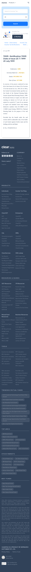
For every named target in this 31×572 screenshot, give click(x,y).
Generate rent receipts (22, 359)
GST (3, 216)
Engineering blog (21, 167)
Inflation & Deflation (21, 324)
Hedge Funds (5, 331)
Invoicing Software (21, 243)
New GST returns (6, 223)
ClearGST (18, 216)
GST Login (4, 218)
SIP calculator (5, 361)
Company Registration (8, 267)
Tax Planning (5, 196)
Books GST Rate (20, 268)
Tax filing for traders (7, 260)
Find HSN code (20, 370)
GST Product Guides (22, 177)
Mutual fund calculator (8, 356)
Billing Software (20, 241)
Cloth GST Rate (20, 265)
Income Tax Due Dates (22, 307)
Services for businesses (22, 245)
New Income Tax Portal (22, 298)
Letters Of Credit (20, 340)
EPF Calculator (20, 380)
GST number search (21, 354)
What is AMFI (5, 338)
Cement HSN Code (21, 258)
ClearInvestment (6, 199)
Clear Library (20, 170)
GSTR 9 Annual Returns (8, 298)
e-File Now (17, 36)
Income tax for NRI (21, 201)
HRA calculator (6, 370)
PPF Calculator (20, 352)
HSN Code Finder (20, 256)
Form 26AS (18, 289)
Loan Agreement (20, 327)
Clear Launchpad (6, 263)
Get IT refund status (21, 375)
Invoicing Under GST (7, 305)
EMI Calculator (6, 354)
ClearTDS (18, 223)
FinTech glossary (21, 172)
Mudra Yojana (19, 322)
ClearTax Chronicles (22, 174)
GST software (5, 221)
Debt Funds (5, 333)
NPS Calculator (20, 365)
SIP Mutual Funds (6, 329)
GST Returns (5, 289)
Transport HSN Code (21, 261)
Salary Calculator (20, 377)
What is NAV (5, 340)
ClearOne (18, 238)
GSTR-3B (4, 309)
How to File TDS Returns (22, 296)
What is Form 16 (20, 291)
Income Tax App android (22, 194)
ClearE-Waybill (20, 218)
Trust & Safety (20, 179)
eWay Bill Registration (22, 225)
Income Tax (19, 196)
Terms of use (16, 552)
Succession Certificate (22, 329)
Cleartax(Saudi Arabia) (23, 182)
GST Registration (6, 286)
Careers (19, 160)
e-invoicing (5, 225)
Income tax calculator (8, 352)
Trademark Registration (8, 265)
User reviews (20, 165)
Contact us (20, 158)
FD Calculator (5, 375)
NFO (3, 336)
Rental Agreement (21, 338)
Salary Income (19, 293)
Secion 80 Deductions (22, 199)
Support (4, 164)
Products (13, 2)
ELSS (3, 326)
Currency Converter (7, 380)
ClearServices (5, 201)
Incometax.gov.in (20, 301)
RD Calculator (5, 373)
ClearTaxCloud (6, 243)
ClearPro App (5, 245)
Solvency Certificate (21, 331)
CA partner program (7, 236)
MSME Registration (7, 272)
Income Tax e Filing (7, 194)
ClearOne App (19, 248)
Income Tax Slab (20, 286)
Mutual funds (5, 208)
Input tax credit (6, 228)
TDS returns (5, 270)
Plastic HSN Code (20, 263)
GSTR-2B (4, 307)
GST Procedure (6, 291)
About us (19, 156)
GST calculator (6, 363)
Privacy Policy (6, 552)
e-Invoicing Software (21, 221)
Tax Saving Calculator (22, 373)
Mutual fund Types (7, 324)
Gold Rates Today (7, 377)
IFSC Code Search (21, 356)
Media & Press (21, 163)
